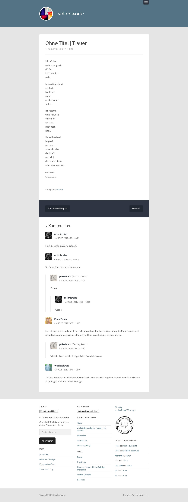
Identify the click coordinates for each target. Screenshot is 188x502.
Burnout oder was (131, 451)
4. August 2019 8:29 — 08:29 (66, 238)
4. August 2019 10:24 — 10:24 (72, 281)
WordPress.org (46, 469)
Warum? (136, 208)
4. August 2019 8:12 (55, 49)
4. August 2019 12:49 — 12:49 (67, 370)
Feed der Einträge (47, 459)
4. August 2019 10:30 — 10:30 (77, 302)
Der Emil (119, 465)
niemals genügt (84, 445)
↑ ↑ (147, 495)
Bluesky (118, 407)
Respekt (81, 479)
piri (71, 49)
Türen (79, 423)
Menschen (81, 435)
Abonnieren (47, 440)
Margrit (118, 455)
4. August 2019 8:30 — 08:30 (66, 259)
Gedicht (60, 189)
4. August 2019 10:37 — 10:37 (67, 323)
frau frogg (81, 462)
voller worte (71, 14)
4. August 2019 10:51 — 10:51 (72, 348)
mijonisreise (60, 234)
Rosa (117, 445)
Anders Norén (138, 495)
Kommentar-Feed (47, 464)
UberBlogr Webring (125, 410)
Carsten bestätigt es (57, 208)
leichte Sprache (84, 474)
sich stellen (82, 440)
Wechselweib (61, 365)
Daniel (80, 457)
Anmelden (43, 454)
